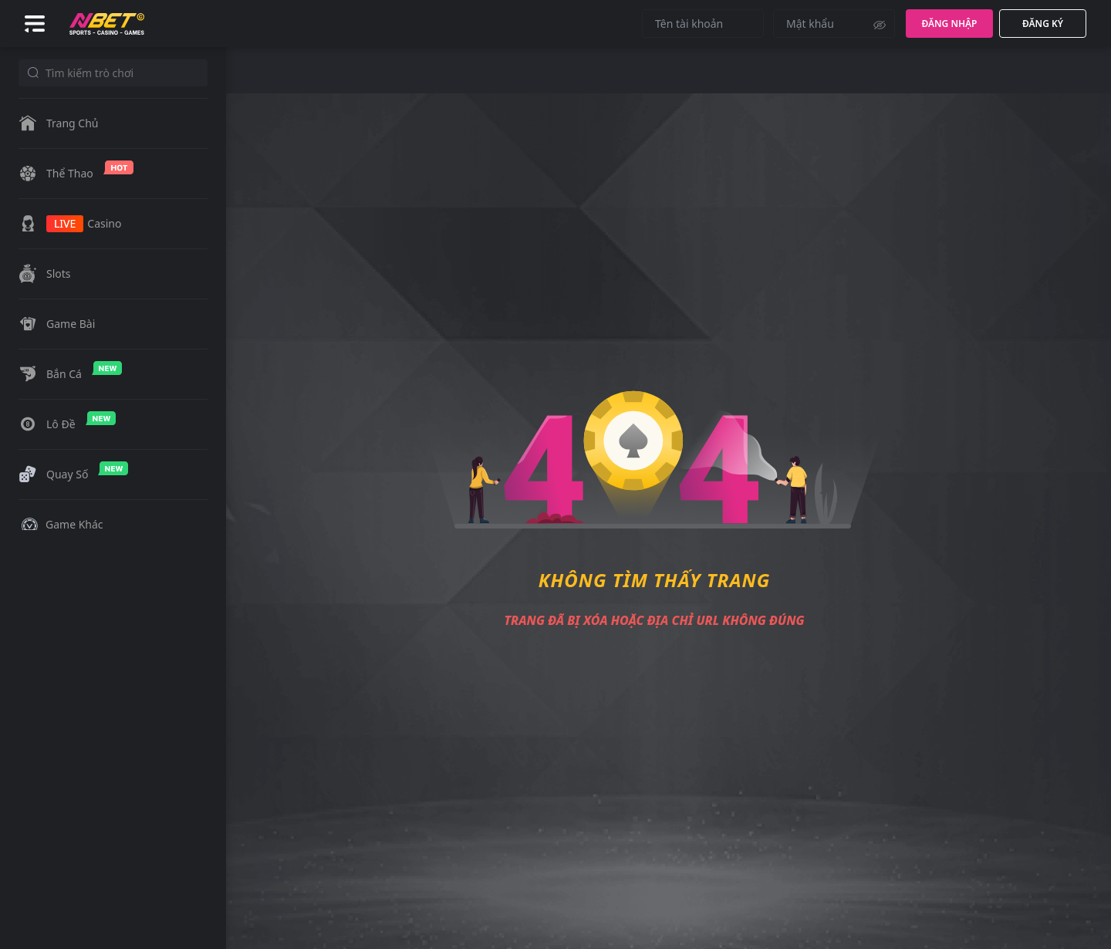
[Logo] (106, 22)
